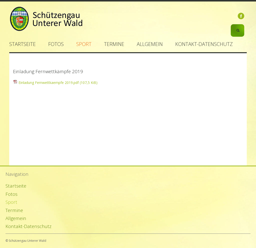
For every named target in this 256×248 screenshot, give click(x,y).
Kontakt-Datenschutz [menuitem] (204, 44)
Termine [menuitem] (114, 44)
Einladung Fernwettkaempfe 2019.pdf (58, 82)
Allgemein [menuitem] (150, 44)
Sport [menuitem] (84, 44)
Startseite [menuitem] (22, 44)
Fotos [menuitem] (56, 44)
